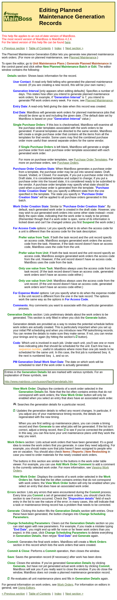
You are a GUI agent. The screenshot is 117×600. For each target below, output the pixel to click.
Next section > (74, 48)
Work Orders (65, 584)
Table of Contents (40, 48)
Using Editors (26, 587)
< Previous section (13, 48)
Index (58, 48)
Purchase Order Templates (90, 159)
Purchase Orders (68, 162)
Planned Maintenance (83, 57)
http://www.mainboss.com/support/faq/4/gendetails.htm (39, 381)
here (68, 42)
